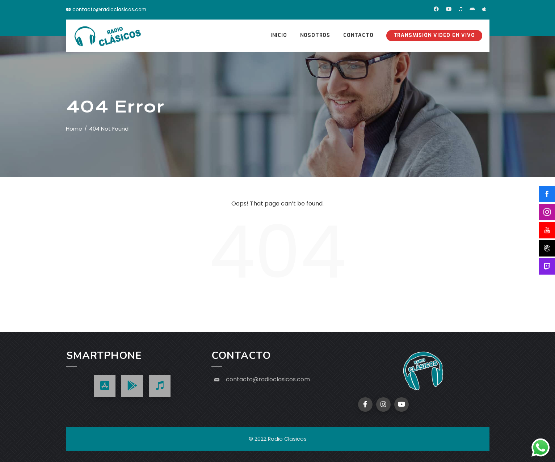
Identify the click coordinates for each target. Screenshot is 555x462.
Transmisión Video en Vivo (434, 35)
